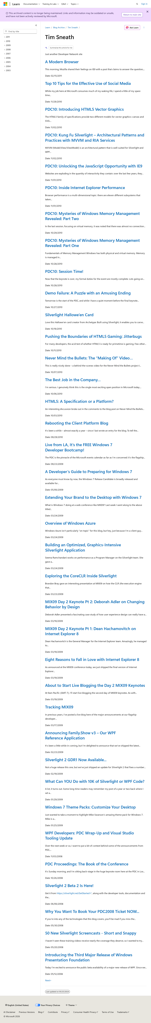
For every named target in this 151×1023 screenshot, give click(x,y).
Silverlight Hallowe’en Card (69, 314)
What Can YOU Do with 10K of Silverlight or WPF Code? (94, 781)
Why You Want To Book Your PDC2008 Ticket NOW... (92, 911)
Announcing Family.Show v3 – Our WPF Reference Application (80, 735)
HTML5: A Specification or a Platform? (79, 401)
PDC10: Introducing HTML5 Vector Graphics (84, 109)
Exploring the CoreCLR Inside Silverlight (81, 575)
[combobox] (20, 31)
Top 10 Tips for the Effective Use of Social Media (88, 83)
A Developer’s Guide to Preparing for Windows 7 (88, 471)
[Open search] (137, 4)
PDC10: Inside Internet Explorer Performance (85, 187)
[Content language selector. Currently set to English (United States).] (17, 1005)
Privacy (64, 1012)
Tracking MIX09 (59, 706)
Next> (48, 980)
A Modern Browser (62, 61)
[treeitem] (21, 37)
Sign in (144, 3)
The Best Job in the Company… (73, 379)
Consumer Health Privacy (84, 1012)
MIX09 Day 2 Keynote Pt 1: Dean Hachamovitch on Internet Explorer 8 (90, 631)
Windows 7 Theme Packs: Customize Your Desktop (90, 807)
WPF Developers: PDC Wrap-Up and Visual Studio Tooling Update (89, 835)
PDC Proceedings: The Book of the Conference (86, 863)
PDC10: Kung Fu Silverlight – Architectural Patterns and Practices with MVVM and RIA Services (94, 137)
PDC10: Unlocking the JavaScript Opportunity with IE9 (93, 165)
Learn (47, 27)
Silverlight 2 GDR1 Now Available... (75, 759)
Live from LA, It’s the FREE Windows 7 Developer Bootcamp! (78, 447)
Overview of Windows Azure (70, 523)
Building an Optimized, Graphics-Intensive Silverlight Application (83, 547)
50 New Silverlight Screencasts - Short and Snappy (90, 933)
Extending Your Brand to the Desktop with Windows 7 (93, 497)
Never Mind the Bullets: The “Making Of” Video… (89, 357)
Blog (40, 1012)
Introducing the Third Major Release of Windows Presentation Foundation (88, 957)
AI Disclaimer (9, 1012)
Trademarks (122, 1012)
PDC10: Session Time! (64, 271)
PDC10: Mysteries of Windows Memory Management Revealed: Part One (92, 243)
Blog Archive (59, 27)
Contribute (53, 1012)
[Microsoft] (5, 4)
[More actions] (143, 27)
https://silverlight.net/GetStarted (73, 893)
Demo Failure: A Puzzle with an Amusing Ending (88, 292)
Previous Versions (27, 1012)
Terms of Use (108, 1012)
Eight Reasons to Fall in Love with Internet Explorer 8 (92, 659)
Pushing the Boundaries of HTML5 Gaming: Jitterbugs (93, 336)
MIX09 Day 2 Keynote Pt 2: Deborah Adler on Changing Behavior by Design (95, 604)
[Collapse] (36, 25)
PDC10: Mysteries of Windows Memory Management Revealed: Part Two (92, 216)
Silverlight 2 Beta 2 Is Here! (69, 885)
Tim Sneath (73, 27)
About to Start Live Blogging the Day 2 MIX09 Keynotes (95, 685)
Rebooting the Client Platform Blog (76, 423)
